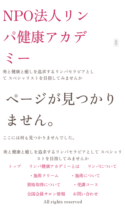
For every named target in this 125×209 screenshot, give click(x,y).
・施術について (83, 175)
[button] (116, 42)
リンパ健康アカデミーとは (54, 166)
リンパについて (102, 166)
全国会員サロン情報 (46, 193)
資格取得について (44, 184)
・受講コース (83, 184)
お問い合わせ (85, 193)
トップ (14, 166)
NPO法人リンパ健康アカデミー (46, 36)
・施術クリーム (42, 175)
